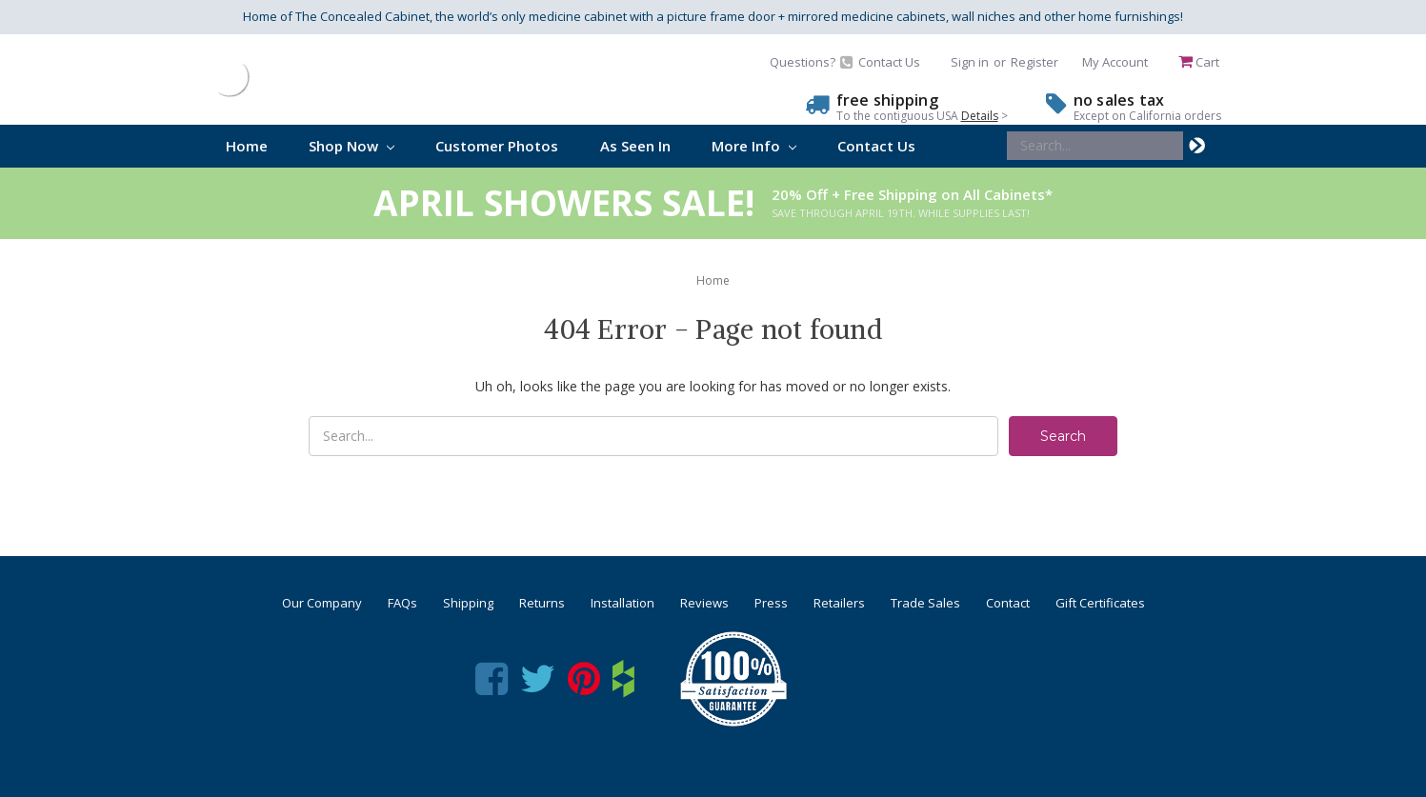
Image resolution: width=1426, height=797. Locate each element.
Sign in (970, 61)
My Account (1115, 61)
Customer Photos (496, 145)
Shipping (468, 602)
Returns (542, 602)
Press (771, 602)
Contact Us (876, 145)
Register (1034, 61)
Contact (1008, 602)
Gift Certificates (1100, 602)
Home (247, 145)
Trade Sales (925, 602)
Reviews (704, 602)
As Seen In (635, 145)
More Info (754, 145)
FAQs (402, 602)
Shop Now (351, 145)
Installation (622, 602)
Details (979, 116)
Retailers (839, 602)
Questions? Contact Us (845, 61)
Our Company (322, 602)
